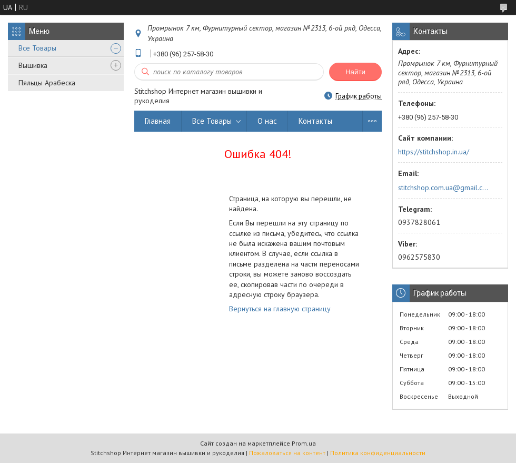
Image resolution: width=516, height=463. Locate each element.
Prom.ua (304, 443)
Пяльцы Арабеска (46, 82)
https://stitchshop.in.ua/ (433, 151)
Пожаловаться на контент (287, 453)
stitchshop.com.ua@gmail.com (444, 187)
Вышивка (32, 65)
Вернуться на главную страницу (280, 308)
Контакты (315, 121)
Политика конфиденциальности (377, 453)
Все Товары (37, 48)
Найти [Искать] (355, 72)
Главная (158, 121)
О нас (267, 121)
